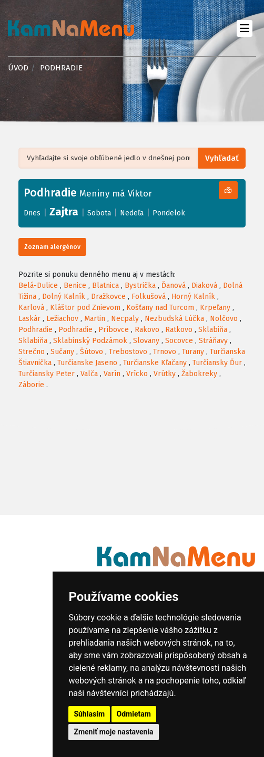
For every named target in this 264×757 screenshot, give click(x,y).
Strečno (31, 351)
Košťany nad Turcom (160, 307)
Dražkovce (108, 296)
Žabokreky (199, 373)
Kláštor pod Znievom (85, 307)
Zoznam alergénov (52, 247)
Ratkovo (178, 329)
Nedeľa (132, 213)
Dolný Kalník (63, 296)
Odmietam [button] (134, 714)
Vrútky (165, 373)
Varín (112, 373)
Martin (94, 318)
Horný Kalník (193, 296)
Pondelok (169, 213)
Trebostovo (128, 351)
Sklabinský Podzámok (90, 340)
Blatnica (105, 285)
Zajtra (63, 211)
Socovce (179, 340)
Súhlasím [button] (89, 714)
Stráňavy (213, 340)
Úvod (18, 67)
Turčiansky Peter (46, 373)
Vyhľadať (223, 158)
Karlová (31, 307)
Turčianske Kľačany (155, 362)
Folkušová (148, 296)
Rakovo (147, 329)
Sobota (99, 213)
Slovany (146, 340)
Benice (75, 285)
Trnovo (164, 351)
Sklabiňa (212, 329)
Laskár (29, 318)
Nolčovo (224, 318)
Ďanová (173, 285)
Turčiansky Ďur (217, 362)
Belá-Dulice (38, 285)
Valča (89, 373)
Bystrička (140, 285)
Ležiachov (62, 318)
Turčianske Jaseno (87, 362)
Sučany (62, 351)
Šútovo (91, 351)
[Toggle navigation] (244, 28)
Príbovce (113, 329)
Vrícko (137, 373)
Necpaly (125, 318)
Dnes (32, 213)
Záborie (31, 384)
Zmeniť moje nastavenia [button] (113, 732)
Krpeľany (215, 307)
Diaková (204, 285)
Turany (193, 351)
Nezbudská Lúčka (174, 318)
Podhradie (35, 329)
